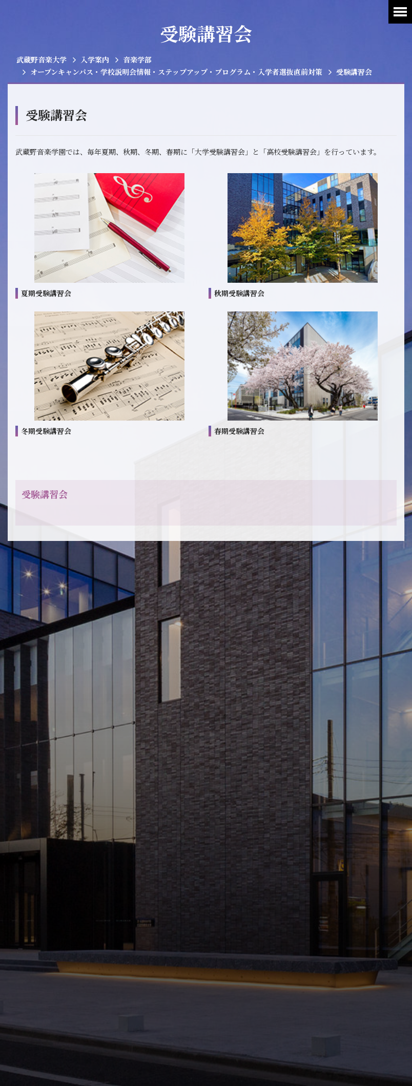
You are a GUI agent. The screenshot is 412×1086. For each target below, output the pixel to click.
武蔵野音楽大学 (41, 59)
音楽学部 (137, 59)
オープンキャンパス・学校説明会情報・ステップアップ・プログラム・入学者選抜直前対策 (176, 72)
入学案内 (94, 59)
